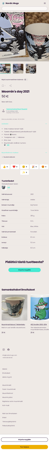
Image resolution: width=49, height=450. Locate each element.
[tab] (5, 69)
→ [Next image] (46, 39)
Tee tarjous (24, 447)
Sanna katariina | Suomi (16, 109)
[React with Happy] (24, 166)
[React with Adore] (43, 166)
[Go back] (3, 15)
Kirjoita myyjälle (24, 440)
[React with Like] (5, 166)
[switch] (26, 80)
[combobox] (24, 8)
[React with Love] (14, 166)
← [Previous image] (2, 39)
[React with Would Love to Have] (24, 172)
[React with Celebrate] (34, 166)
